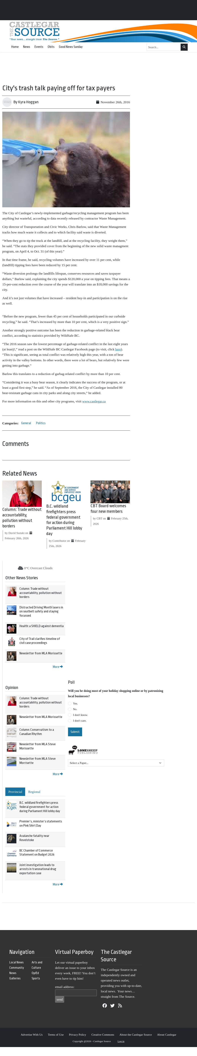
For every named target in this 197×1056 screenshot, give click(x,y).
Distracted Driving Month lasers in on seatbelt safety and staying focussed (41, 611)
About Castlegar (166, 1034)
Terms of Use (56, 1034)
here (118, 349)
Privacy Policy (77, 1034)
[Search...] (164, 47)
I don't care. (79, 720)
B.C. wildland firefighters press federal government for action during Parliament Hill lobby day (39, 807)
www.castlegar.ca (94, 401)
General (26, 423)
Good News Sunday (71, 47)
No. (75, 709)
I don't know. (80, 714)
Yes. (75, 703)
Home (15, 47)
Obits (51, 47)
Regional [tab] (34, 792)
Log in (121, 1041)
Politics (41, 423)
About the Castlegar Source (135, 1034)
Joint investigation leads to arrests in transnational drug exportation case (37, 869)
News (26, 47)
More (58, 667)
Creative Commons (102, 1034)
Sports (36, 978)
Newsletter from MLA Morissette (40, 653)
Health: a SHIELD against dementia (41, 626)
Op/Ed (35, 973)
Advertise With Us (32, 1034)
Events (38, 47)
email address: (64, 987)
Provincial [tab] (15, 792)
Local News (16, 962)
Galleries (15, 978)
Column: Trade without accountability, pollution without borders (40, 593)
